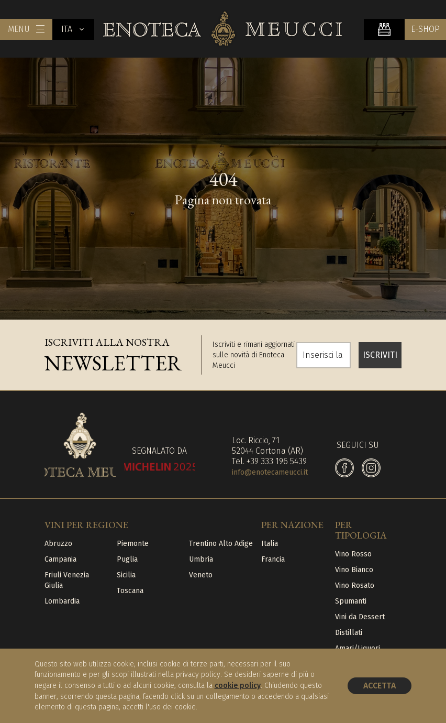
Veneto (201, 575)
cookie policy (238, 685)
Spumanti (350, 601)
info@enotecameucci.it (270, 472)
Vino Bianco (354, 569)
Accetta (379, 686)
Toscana (130, 590)
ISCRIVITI (380, 355)
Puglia (127, 559)
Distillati (348, 632)
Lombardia (62, 601)
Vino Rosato (354, 585)
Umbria (201, 559)
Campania (60, 559)
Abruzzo (58, 543)
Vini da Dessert (360, 616)
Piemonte (133, 543)
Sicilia (126, 575)
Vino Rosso (353, 554)
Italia (269, 543)
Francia (273, 559)
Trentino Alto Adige (221, 543)
